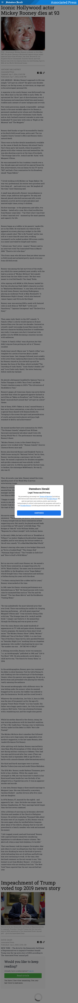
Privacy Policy (52, 499)
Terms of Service (46, 496)
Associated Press (63, 2)
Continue (39, 513)
